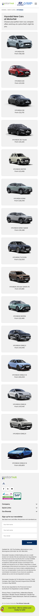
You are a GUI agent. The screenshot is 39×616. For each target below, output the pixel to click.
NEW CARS (11, 10)
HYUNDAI (20, 10)
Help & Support (7, 598)
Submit (29, 543)
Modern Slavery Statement (18, 594)
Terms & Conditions (30, 596)
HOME (4, 10)
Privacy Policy (6, 593)
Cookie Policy (16, 593)
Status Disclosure (17, 596)
